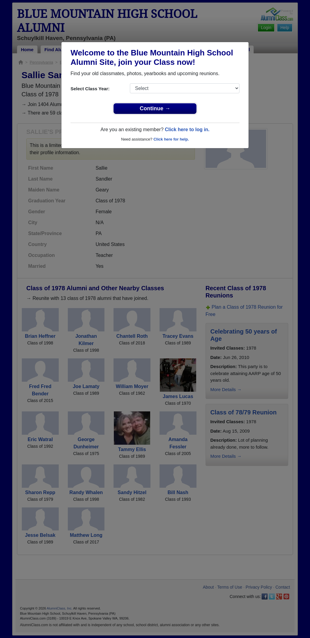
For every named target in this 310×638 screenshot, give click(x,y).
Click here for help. (171, 139)
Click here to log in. (187, 129)
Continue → (155, 108)
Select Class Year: (90, 88)
